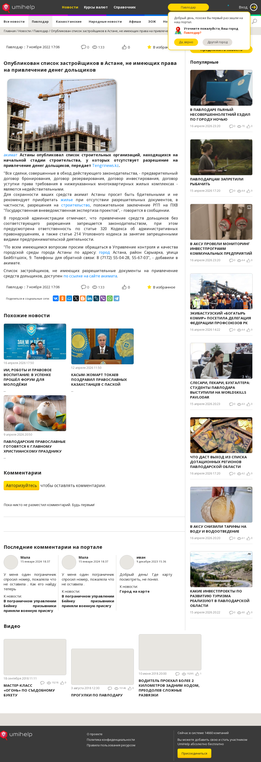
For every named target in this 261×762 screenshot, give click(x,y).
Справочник (125, 7)
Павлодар (40, 21)
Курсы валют (96, 7)
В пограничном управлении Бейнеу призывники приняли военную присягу (30, 605)
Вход (243, 7)
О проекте (95, 734)
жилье (67, 199)
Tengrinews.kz (105, 165)
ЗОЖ (152, 21)
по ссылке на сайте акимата (90, 276)
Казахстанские (69, 21)
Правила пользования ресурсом (111, 745)
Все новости (14, 21)
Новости (70, 7)
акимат (11, 155)
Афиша (135, 21)
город (104, 252)
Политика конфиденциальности (111, 739)
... (35, 380)
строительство (75, 205)
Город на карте (135, 591)
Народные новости (105, 21)
